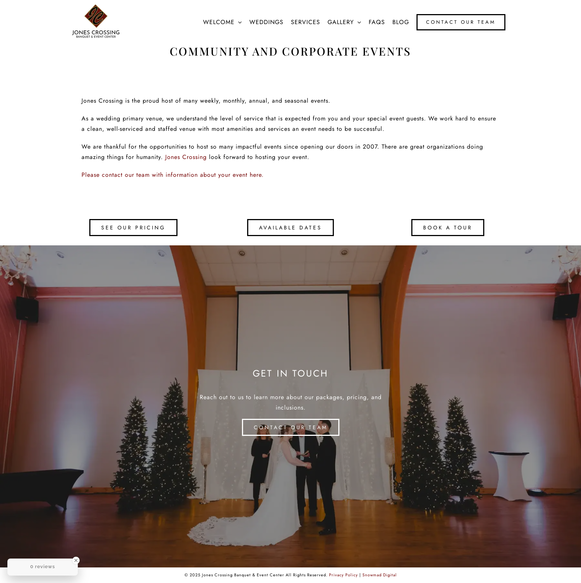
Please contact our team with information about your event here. (173, 174)
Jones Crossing (186, 157)
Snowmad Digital (379, 575)
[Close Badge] (76, 560)
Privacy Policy (343, 575)
